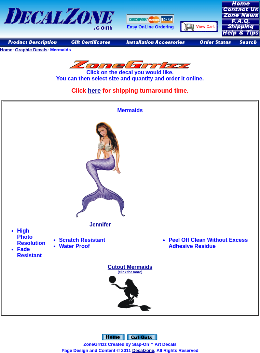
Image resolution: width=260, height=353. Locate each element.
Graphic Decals (31, 49)
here (94, 90)
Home (6, 49)
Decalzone (143, 350)
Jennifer (100, 222)
